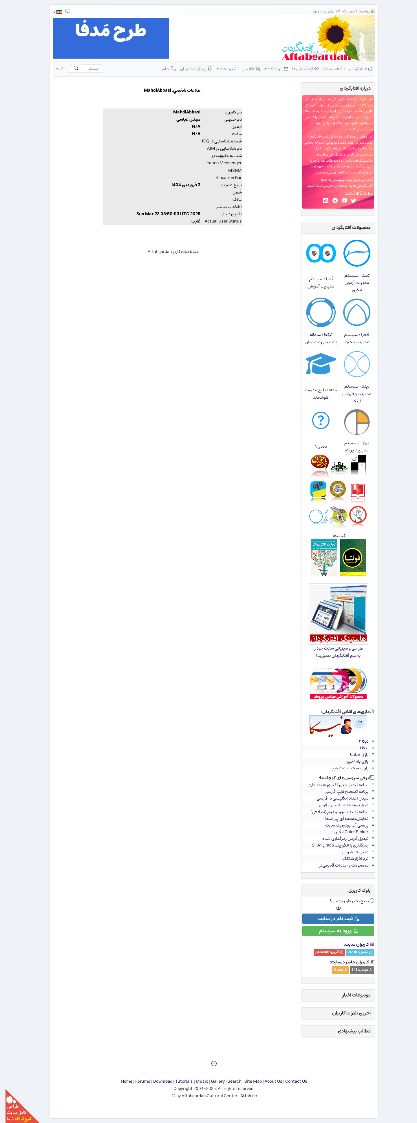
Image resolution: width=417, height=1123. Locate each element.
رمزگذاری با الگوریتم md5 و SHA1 (334, 845)
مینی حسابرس (350, 852)
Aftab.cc (243, 1096)
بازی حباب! (353, 755)
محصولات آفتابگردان (345, 227)
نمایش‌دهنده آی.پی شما (341, 818)
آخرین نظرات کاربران (346, 1013)
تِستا (352, 166)
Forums (137, 1081)
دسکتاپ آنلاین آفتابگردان (335, 148)
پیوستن (332, 180)
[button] (52, 12)
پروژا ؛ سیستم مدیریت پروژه (351, 446)
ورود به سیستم (332, 931)
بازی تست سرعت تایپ (344, 768)
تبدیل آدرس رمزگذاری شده (340, 838)
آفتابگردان (355, 69)
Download (157, 1081)
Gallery (212, 1081)
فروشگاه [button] (271, 69)
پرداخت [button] (222, 69)
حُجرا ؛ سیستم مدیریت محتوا (351, 338)
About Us (268, 1081)
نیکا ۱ (358, 748)
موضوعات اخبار (351, 995)
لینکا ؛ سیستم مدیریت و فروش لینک (351, 393)
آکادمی (245, 69)
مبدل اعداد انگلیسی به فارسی (337, 798)
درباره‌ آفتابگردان (349, 88)
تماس (162, 69)
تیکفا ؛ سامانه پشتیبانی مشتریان (315, 338)
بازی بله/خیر (352, 761)
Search (229, 1081)
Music (196, 1081)
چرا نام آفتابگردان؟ (353, 193)
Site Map (247, 1081)
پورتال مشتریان (190, 69)
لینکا (327, 166)
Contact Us (291, 1081)
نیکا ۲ (358, 741)
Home (121, 1081)
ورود (310, 11)
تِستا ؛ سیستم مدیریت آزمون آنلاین (351, 283)
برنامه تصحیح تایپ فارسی (341, 791)
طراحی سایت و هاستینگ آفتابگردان (339, 157)
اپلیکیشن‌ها (300, 69)
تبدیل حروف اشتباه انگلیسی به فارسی (338, 805)
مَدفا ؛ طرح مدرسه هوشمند (315, 393)
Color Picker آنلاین (345, 832)
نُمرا (344, 166)
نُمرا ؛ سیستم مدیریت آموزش (315, 282)
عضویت (323, 11)
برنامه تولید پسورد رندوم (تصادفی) (334, 812)
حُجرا (336, 166)
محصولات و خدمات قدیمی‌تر (338, 865)
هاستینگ (328, 69)
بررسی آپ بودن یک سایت (341, 825)
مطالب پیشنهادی (348, 1031)
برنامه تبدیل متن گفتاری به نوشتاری (332, 785)
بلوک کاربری (354, 890)
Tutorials (178, 1081)
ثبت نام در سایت (333, 918)
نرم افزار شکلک (350, 858)
